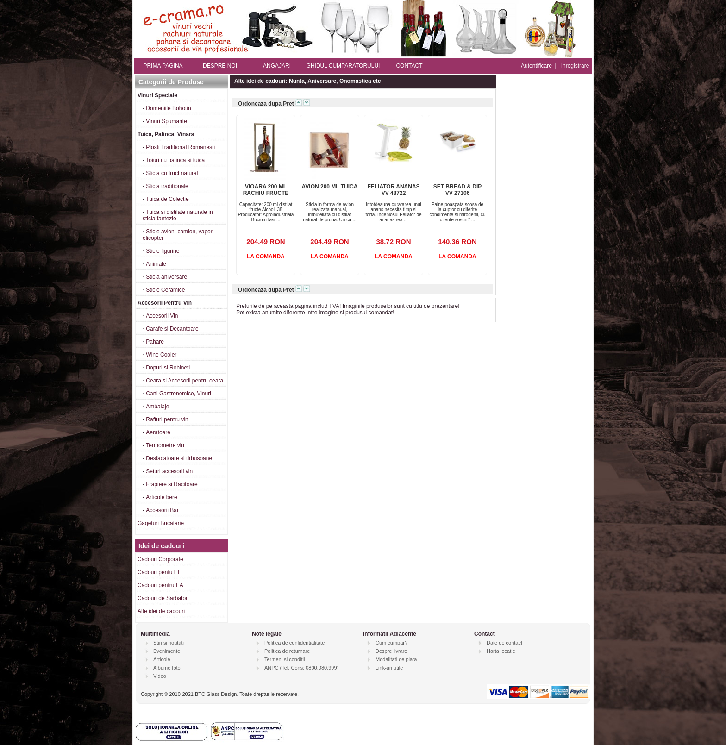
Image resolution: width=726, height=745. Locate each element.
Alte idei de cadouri (161, 611)
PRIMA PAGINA (162, 66)
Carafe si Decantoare (172, 329)
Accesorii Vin (162, 316)
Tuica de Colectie (167, 199)
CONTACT (409, 66)
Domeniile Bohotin (168, 108)
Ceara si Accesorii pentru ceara (184, 380)
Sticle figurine (162, 251)
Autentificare (536, 66)
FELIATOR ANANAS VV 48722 (393, 189)
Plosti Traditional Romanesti (180, 147)
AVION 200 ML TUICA (330, 186)
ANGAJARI (277, 66)
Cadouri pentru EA (160, 585)
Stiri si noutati (168, 642)
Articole (161, 659)
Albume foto (167, 667)
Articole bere (161, 497)
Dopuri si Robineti (168, 367)
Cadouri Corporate (160, 559)
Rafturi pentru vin (167, 419)
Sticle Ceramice (165, 290)
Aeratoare (158, 432)
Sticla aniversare (166, 277)
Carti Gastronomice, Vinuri (178, 393)
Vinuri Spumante (166, 121)
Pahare (155, 341)
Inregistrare (575, 66)
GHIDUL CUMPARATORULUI (343, 66)
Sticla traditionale (167, 186)
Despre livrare (391, 651)
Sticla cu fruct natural (172, 173)
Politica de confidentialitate (294, 642)
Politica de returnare (287, 651)
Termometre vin (165, 445)
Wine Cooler (161, 354)
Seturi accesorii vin (169, 471)
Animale (156, 264)
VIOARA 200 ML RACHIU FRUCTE (266, 189)
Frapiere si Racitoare (171, 484)
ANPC (271, 667)
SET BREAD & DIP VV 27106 (457, 189)
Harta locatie (501, 651)
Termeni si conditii (284, 659)
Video (159, 676)
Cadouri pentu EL (159, 572)
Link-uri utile (389, 667)
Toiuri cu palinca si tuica (175, 160)
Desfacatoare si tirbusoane (179, 458)
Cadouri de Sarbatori (163, 598)
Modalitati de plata (396, 659)
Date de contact (504, 642)
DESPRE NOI (220, 66)
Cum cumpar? (391, 642)
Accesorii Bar (162, 510)
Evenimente (166, 651)
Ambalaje (157, 406)
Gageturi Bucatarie (161, 523)
